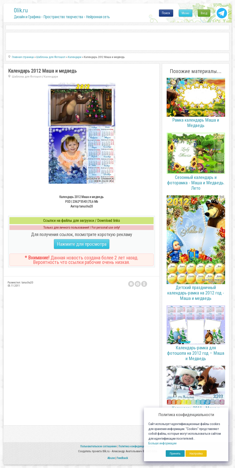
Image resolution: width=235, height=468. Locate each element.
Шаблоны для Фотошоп (27, 76)
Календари (51, 76)
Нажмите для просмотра (81, 244)
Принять (175, 453)
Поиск (166, 13)
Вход (204, 13)
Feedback (122, 458)
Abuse (111, 458)
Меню (185, 13)
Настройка (196, 453)
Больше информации (162, 443)
